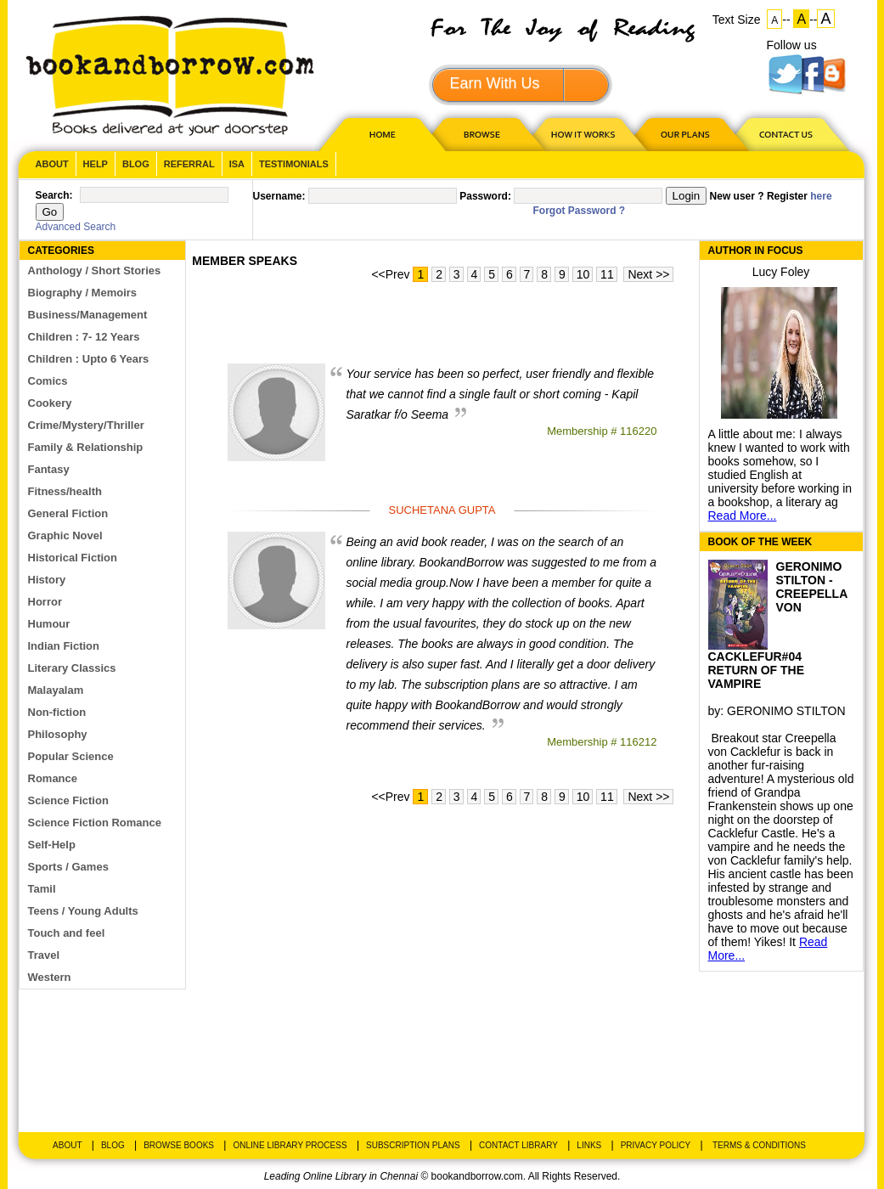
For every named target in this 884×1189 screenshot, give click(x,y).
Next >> (648, 274)
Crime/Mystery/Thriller (86, 425)
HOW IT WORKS (583, 134)
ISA (237, 164)
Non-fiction (57, 712)
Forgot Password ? (579, 211)
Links (589, 1145)
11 (607, 274)
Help (95, 164)
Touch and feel (66, 933)
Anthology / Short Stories (94, 270)
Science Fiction (68, 800)
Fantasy (49, 469)
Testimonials (294, 164)
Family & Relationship (86, 447)
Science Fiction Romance (95, 822)
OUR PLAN (684, 134)
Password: (485, 196)
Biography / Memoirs (83, 292)
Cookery (50, 403)
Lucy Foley (781, 272)
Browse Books (179, 1145)
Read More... (742, 515)
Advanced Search (76, 227)
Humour (49, 623)
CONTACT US (785, 134)
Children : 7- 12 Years (84, 336)
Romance (53, 778)
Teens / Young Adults (83, 910)
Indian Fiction (64, 646)
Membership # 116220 (601, 431)
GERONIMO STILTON (786, 711)
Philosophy (57, 734)
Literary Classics (72, 668)
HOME (379, 134)
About (52, 164)
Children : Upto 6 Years (88, 358)
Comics (48, 381)
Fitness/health (65, 491)
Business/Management (88, 314)
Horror (45, 601)
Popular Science (71, 756)
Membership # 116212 (601, 741)
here (820, 196)
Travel (44, 955)
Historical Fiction (72, 557)
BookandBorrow (169, 76)
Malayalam (56, 690)
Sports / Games (68, 866)
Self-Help (52, 844)
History (47, 579)
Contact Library (518, 1145)
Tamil (42, 888)
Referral (189, 164)
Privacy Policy (655, 1145)
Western (49, 977)
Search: (54, 195)
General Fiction (68, 513)
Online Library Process (289, 1145)
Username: (279, 196)
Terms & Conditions (759, 1145)
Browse (483, 134)
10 (583, 274)
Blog (135, 164)
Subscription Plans (413, 1145)
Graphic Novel (65, 535)
